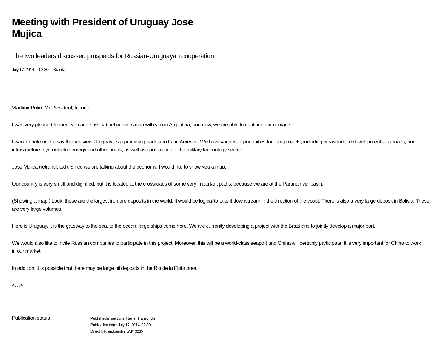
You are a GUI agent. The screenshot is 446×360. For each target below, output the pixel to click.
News (130, 318)
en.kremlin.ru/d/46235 (125, 331)
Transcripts (146, 318)
